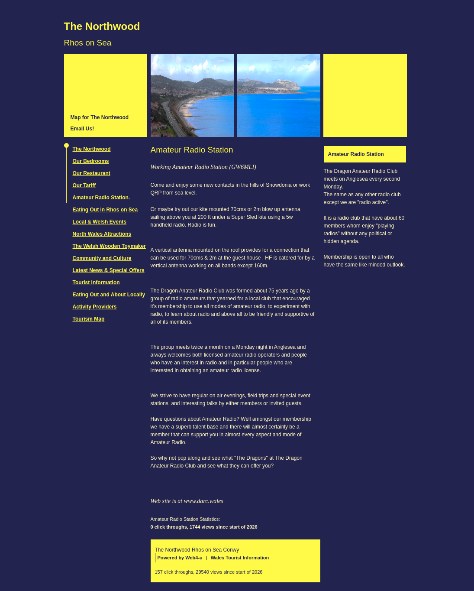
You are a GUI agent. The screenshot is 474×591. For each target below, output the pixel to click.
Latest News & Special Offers (109, 270)
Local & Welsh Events (99, 222)
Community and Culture (102, 258)
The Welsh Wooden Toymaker (109, 246)
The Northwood (102, 26)
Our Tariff (84, 185)
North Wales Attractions (102, 234)
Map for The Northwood (100, 117)
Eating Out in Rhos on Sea (105, 210)
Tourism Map (89, 319)
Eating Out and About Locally (109, 295)
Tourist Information (96, 282)
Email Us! (82, 129)
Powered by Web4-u (180, 557)
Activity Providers (95, 307)
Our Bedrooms (91, 161)
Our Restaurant (91, 173)
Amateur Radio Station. (101, 198)
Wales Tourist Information (240, 557)
